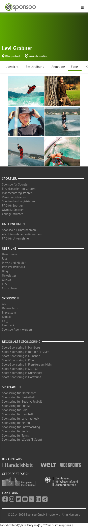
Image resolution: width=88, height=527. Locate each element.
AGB (4, 304)
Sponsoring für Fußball (16, 406)
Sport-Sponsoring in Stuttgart (20, 369)
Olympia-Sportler (13, 210)
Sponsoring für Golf (14, 410)
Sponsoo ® (10, 298)
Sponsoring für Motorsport (19, 393)
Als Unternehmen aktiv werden (21, 234)
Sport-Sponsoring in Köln (18, 360)
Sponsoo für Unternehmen (19, 230)
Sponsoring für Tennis (16, 435)
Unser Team (9, 254)
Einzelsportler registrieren (18, 189)
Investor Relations (13, 267)
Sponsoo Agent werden (17, 329)
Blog (5, 271)
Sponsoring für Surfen (16, 431)
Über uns (9, 248)
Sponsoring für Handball (17, 414)
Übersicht (11, 67)
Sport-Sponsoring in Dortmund (21, 377)
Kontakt (7, 317)
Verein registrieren (14, 197)
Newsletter (9, 275)
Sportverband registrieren (18, 201)
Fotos (75, 67)
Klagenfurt (12, 56)
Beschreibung (35, 67)
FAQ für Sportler (12, 205)
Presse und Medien (14, 263)
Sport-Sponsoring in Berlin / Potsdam (25, 352)
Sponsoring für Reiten (16, 423)
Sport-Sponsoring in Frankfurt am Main (27, 364)
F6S (4, 284)
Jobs (4, 258)
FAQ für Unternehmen (16, 238)
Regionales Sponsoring (21, 341)
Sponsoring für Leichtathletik (20, 418)
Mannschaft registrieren (17, 193)
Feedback (8, 325)
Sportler (9, 178)
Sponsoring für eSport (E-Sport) (22, 439)
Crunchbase (9, 288)
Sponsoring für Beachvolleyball (22, 401)
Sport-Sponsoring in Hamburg (21, 347)
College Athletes (12, 214)
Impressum (9, 312)
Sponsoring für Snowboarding (21, 427)
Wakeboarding (39, 56)
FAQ (4, 321)
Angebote (58, 67)
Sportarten (11, 387)
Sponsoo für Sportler (15, 184)
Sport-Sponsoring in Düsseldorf (22, 373)
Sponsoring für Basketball (18, 397)
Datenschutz (10, 308)
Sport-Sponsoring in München (21, 356)
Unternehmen (13, 224)
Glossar (6, 280)
